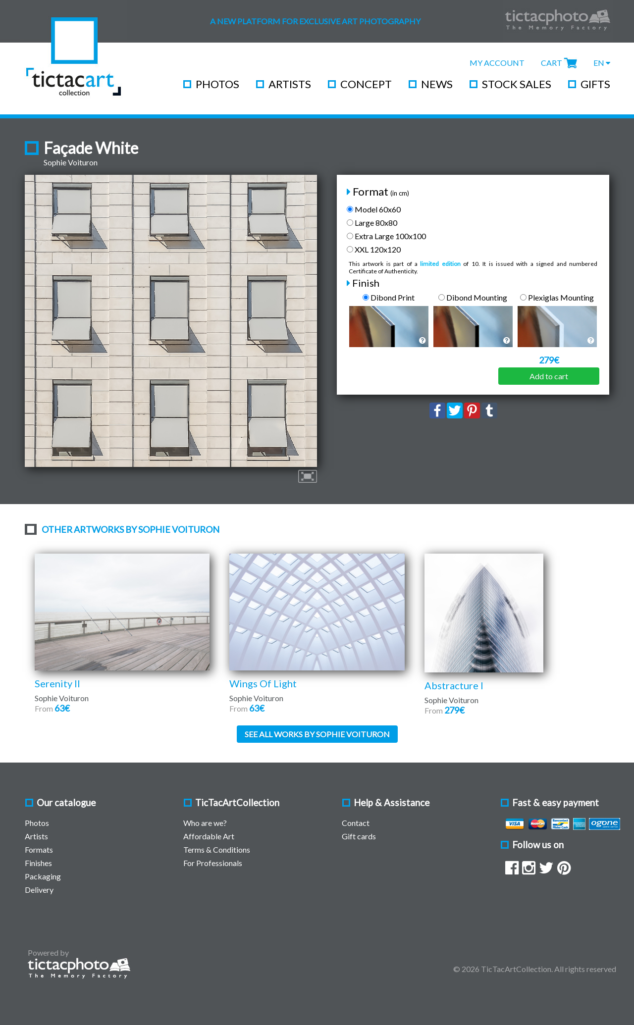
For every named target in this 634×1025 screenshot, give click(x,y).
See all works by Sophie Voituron (317, 734)
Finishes (38, 863)
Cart (551, 62)
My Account (497, 62)
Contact (356, 822)
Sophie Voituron (71, 162)
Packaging (43, 876)
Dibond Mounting (472, 297)
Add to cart (548, 376)
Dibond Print (389, 297)
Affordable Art (208, 836)
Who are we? (205, 822)
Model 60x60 (374, 209)
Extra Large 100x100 (386, 236)
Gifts (595, 84)
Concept (366, 84)
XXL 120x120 (374, 249)
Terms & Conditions (216, 849)
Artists (289, 84)
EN (601, 62)
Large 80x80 (372, 222)
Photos (217, 84)
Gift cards (359, 836)
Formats (39, 849)
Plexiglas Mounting (557, 297)
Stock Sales (516, 84)
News (437, 84)
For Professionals (212, 863)
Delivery (39, 889)
